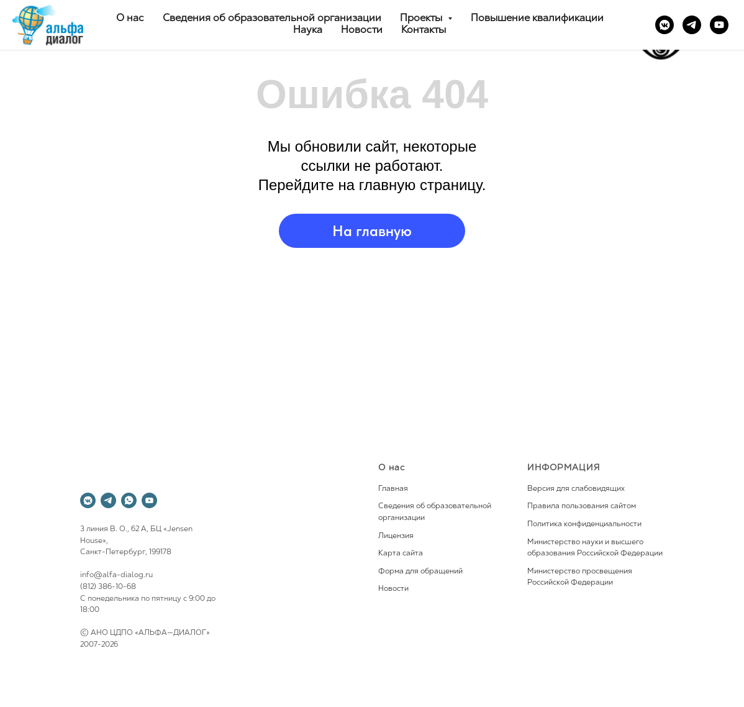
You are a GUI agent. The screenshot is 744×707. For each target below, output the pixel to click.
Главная (393, 489)
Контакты (423, 30)
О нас (130, 19)
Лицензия (396, 536)
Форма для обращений (420, 571)
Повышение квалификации (537, 19)
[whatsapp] (129, 500)
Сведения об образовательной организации (272, 19)
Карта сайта (400, 553)
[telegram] (692, 25)
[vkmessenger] (664, 25)
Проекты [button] (422, 19)
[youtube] (719, 25)
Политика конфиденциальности (584, 524)
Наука (307, 30)
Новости (362, 30)
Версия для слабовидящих (576, 489)
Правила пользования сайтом (581, 506)
